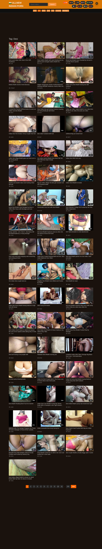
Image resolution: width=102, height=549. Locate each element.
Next (73, 487)
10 (58, 487)
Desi (35, 11)
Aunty (47, 11)
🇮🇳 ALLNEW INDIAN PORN (16, 4)
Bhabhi (41, 11)
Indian (28, 11)
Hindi (53, 11)
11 (61, 487)
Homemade (61, 11)
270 (68, 487)
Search (52, 4)
